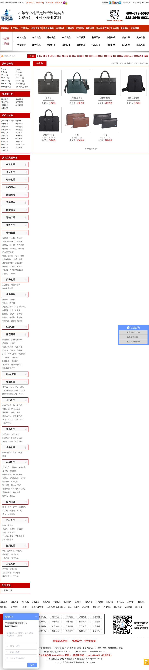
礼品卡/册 (95, 45)
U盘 (4, 551)
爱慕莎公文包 (48, 135)
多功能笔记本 (7, 540)
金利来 (5, 471)
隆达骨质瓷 (6, 474)
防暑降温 (111, 37)
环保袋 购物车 (8, 263)
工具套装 (6, 358)
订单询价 (52, 103)
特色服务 (86, 607)
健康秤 (12, 343)
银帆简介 (125, 28)
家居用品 (81, 45)
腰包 (4, 507)
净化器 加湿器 (16, 321)
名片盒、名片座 (8, 529)
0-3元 (39, 56)
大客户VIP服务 (38, 607)
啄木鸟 (5, 496)
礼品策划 (67, 602)
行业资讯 (107, 607)
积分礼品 (56, 602)
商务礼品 (36, 45)
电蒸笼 (17, 310)
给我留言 (128, 607)
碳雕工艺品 (6, 416)
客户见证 (120, 602)
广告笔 (5, 274)
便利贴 (5, 387)
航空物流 (19, 127)
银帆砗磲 (6, 409)
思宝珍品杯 (14, 478)
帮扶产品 (126, 37)
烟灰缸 (12, 266)
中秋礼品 (25, 28)
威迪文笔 (13, 569)
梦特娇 (14, 467)
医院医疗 (19, 124)
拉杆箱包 (22, 507)
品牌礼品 (10, 462)
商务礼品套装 (7, 288)
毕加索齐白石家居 (18, 489)
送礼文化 (88, 602)
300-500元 (108, 56)
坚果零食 (96, 37)
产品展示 (35, 602)
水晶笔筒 (6, 438)
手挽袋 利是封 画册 (10, 391)
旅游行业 (4, 127)
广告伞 (12, 274)
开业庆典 (4, 102)
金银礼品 (10, 447)
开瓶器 (5, 266)
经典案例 (70, 28)
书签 (4, 525)
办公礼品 (10, 520)
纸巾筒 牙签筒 (8, 252)
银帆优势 (90, 28)
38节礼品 (66, 37)
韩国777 (5, 482)
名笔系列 (10, 564)
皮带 (15, 507)
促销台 (21, 394)
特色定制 (19, 105)
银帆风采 (117, 607)
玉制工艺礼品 (7, 420)
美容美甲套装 (16, 340)
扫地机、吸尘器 (8, 303)
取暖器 (5, 299)
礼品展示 (15, 28)
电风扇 (5, 310)
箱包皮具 (10, 502)
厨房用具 (14, 358)
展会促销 (19, 99)
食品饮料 (19, 133)
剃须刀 (5, 350)
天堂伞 (5, 478)
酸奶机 (5, 314)
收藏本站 (136, 2)
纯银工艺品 (17, 405)
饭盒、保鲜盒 (7, 347)
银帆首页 (5, 28)
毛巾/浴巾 (18, 347)
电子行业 (4, 141)
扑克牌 (22, 391)
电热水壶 (6, 321)
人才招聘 (131, 602)
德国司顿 (14, 482)
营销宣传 (21, 45)
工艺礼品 (126, 45)
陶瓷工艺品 (17, 416)
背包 (9, 507)
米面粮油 (81, 37)
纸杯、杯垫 (19, 256)
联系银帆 (135, 28)
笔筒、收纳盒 (7, 256)
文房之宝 (11, 532)
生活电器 (51, 45)
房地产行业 (19, 144)
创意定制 (3, 607)
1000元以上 (128, 56)
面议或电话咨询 (21, 87)
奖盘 (20, 453)
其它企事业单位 (7, 121)
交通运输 (4, 138)
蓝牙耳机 (10, 551)
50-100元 (80, 56)
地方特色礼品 (73, 607)
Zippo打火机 (16, 485)
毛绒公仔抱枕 (7, 241)
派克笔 (5, 569)
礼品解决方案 (102, 28)
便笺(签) (20, 529)
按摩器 (5, 343)
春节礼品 (36, 37)
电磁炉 (12, 314)
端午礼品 (51, 37)
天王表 (23, 478)
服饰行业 (19, 136)
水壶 (4, 354)
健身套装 (6, 340)
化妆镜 (21, 249)
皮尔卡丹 (6, 467)
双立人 (12, 496)
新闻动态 (96, 607)
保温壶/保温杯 (16, 365)
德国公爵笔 (6, 573)
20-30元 (65, 56)
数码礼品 (10, 545)
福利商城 (60, 28)
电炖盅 (5, 317)
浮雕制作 (6, 412)
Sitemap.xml (90, 662)
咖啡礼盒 (6, 361)
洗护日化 (66, 45)
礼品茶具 (6, 365)
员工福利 (19, 102)
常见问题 (114, 28)
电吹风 (12, 299)
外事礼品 (4, 105)
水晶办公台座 (16, 438)
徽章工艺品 (6, 405)
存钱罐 (5, 238)
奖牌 (4, 456)
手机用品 (13, 249)
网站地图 (145, 2)
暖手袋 (12, 245)
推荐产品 (46, 602)
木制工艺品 (15, 409)
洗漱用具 (22, 354)
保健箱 (5, 249)
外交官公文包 (77, 98)
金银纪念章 (6, 453)
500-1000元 (118, 56)
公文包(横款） (105, 98)
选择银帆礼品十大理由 (56, 607)
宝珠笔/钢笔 (19, 536)
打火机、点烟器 (16, 238)
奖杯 (15, 453)
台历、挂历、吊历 (17, 387)
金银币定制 (36, 28)
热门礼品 (25, 602)
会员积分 (78, 602)
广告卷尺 (20, 245)
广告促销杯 (12, 354)
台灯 (11, 310)
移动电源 (14, 558)
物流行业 (19, 138)
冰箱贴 (5, 245)
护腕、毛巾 (18, 259)
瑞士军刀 (6, 485)
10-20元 (58, 56)
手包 (77, 135)
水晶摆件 (6, 434)
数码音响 (14, 554)
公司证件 (24, 607)
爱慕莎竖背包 (133, 98)
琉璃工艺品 (19, 420)
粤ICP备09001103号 (94, 659)
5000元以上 (138, 56)
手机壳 (19, 551)
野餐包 (12, 350)
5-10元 (50, 56)
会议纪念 (4, 108)
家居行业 (4, 144)
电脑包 (10, 525)
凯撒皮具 (13, 471)
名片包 (19, 511)
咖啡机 (12, 317)
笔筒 (4, 532)
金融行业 (4, 150)
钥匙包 (12, 511)
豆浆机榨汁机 (20, 307)
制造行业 (4, 136)
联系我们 (141, 602)
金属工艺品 (6, 423)
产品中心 (128, 63)
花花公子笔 (6, 576)
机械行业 (4, 147)
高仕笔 (15, 576)
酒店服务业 (5, 130)
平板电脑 (6, 558)
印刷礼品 (111, 45)
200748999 (82, 652)
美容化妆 (19, 130)
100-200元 (89, 56)
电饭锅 (19, 317)
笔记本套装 (15, 285)
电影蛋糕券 (48, 28)
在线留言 (126, 2)
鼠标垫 (19, 266)
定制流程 (80, 28)
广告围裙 (18, 263)
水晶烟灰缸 (15, 434)
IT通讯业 (18, 141)
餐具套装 (14, 361)
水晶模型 (18, 441)
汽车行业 (19, 147)
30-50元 (72, 56)
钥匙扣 (5, 270)
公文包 (5, 511)
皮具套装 (6, 285)
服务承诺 (138, 607)
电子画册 (14, 607)
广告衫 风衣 (7, 259)
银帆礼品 (16, 492)
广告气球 (18, 241)
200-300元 (98, 56)
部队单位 (19, 121)
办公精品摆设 (7, 536)
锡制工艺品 (15, 412)
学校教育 (4, 124)
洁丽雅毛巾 (6, 492)
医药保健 (4, 133)
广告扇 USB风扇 (16, 270)
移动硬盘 (6, 554)
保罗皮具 (22, 467)
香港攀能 (6, 489)
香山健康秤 (17, 474)
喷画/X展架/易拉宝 (9, 394)
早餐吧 (19, 314)
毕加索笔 (16, 573)
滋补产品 (140, 37)
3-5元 (45, 56)
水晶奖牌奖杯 (7, 441)
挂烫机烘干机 (7, 307)
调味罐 (19, 350)
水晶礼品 (140, 45)
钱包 (4, 514)
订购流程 (99, 602)
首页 (121, 63)
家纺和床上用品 (8, 368)
